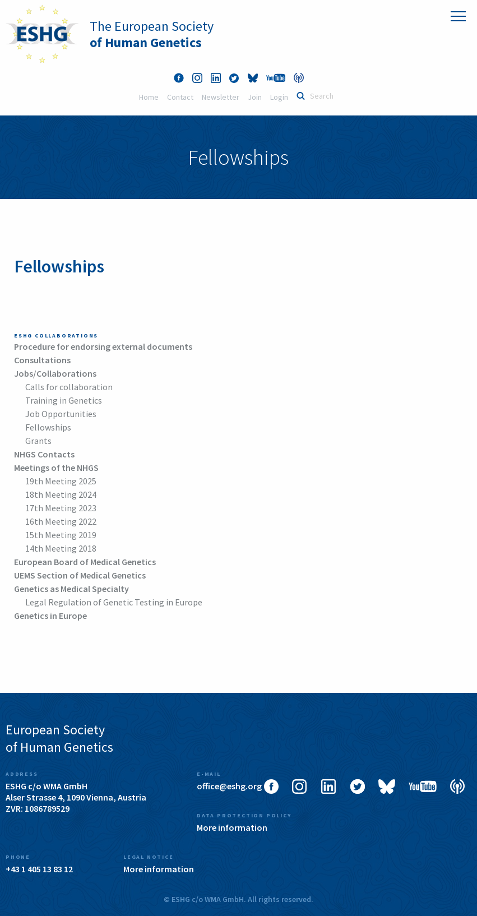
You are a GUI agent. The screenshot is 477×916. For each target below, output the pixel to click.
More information (232, 827)
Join (255, 97)
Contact (180, 97)
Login (279, 97)
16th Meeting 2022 (60, 521)
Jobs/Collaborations (55, 373)
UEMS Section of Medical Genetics (80, 575)
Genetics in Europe (50, 615)
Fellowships (48, 427)
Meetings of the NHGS (56, 467)
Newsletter (220, 97)
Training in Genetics (63, 400)
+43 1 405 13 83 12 (39, 869)
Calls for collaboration (69, 386)
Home (149, 97)
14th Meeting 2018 (60, 548)
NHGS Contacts (44, 454)
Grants (38, 440)
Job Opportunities (60, 413)
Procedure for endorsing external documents (103, 346)
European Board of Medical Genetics (85, 561)
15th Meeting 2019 (60, 534)
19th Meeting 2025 (60, 481)
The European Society (152, 34)
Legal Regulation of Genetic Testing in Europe (113, 602)
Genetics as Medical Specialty (71, 588)
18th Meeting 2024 (60, 494)
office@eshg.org (229, 786)
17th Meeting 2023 (60, 507)
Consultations (42, 360)
